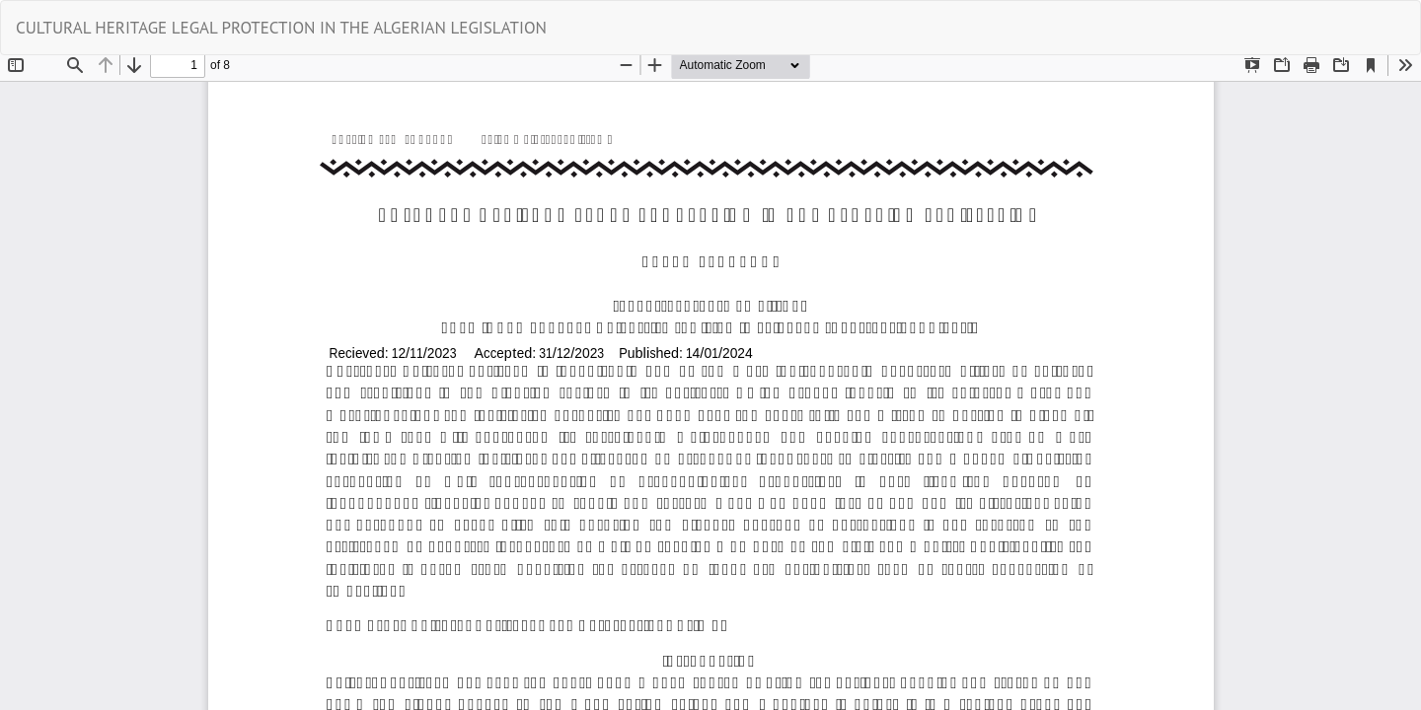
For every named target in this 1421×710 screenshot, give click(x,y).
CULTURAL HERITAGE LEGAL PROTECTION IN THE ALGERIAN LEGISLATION (281, 27)
